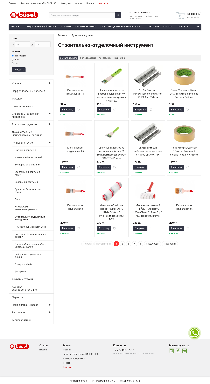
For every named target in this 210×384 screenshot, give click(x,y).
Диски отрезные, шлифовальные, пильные (27, 133)
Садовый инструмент (26, 182)
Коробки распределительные (24, 288)
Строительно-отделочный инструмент (30, 218)
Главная (12, 3)
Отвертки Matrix (23, 264)
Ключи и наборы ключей (28, 157)
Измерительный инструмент (30, 226)
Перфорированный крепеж (41, 27)
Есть (15, 59)
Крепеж (15, 27)
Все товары (19, 56)
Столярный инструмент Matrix (27, 173)
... (197, 26)
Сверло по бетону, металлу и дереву (30, 235)
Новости (90, 3)
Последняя (170, 243)
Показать (19, 69)
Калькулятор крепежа (71, 3)
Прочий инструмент (25, 150)
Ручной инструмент (23, 142)
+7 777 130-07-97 (123, 350)
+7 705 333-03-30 (140, 12)
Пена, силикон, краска (25, 304)
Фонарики (20, 271)
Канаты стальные (85, 27)
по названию (105, 58)
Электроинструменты (159, 27)
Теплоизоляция (21, 320)
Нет (15, 63)
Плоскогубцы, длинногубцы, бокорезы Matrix (30, 245)
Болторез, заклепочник (27, 164)
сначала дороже (88, 58)
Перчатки (183, 27)
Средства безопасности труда (28, 190)
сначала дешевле (68, 58)
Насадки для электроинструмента (26, 208)
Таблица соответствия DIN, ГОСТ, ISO (38, 3)
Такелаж (66, 27)
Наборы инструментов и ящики (28, 255)
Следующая (152, 243)
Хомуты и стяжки (22, 279)
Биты (18, 199)
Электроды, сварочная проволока (120, 27)
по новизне (119, 58)
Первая (87, 243)
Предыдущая (103, 243)
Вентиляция (19, 312)
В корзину (67, 109)
